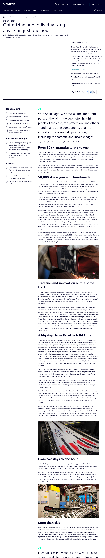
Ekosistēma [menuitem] (45, 10)
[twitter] (83, 92)
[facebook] (86, 92)
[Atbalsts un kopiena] (79, 4)
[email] (94, 92)
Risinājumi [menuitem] (26, 10)
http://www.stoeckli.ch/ (78, 69)
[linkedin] (90, 92)
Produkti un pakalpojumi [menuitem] (11, 10)
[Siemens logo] (9, 4)
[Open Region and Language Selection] (61, 4)
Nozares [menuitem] (35, 10)
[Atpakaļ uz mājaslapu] (4, 17)
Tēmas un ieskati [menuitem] (57, 10)
